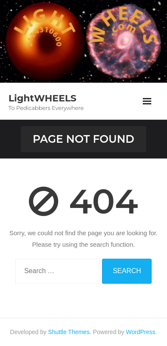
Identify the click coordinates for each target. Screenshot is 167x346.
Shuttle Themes (69, 332)
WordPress (141, 332)
